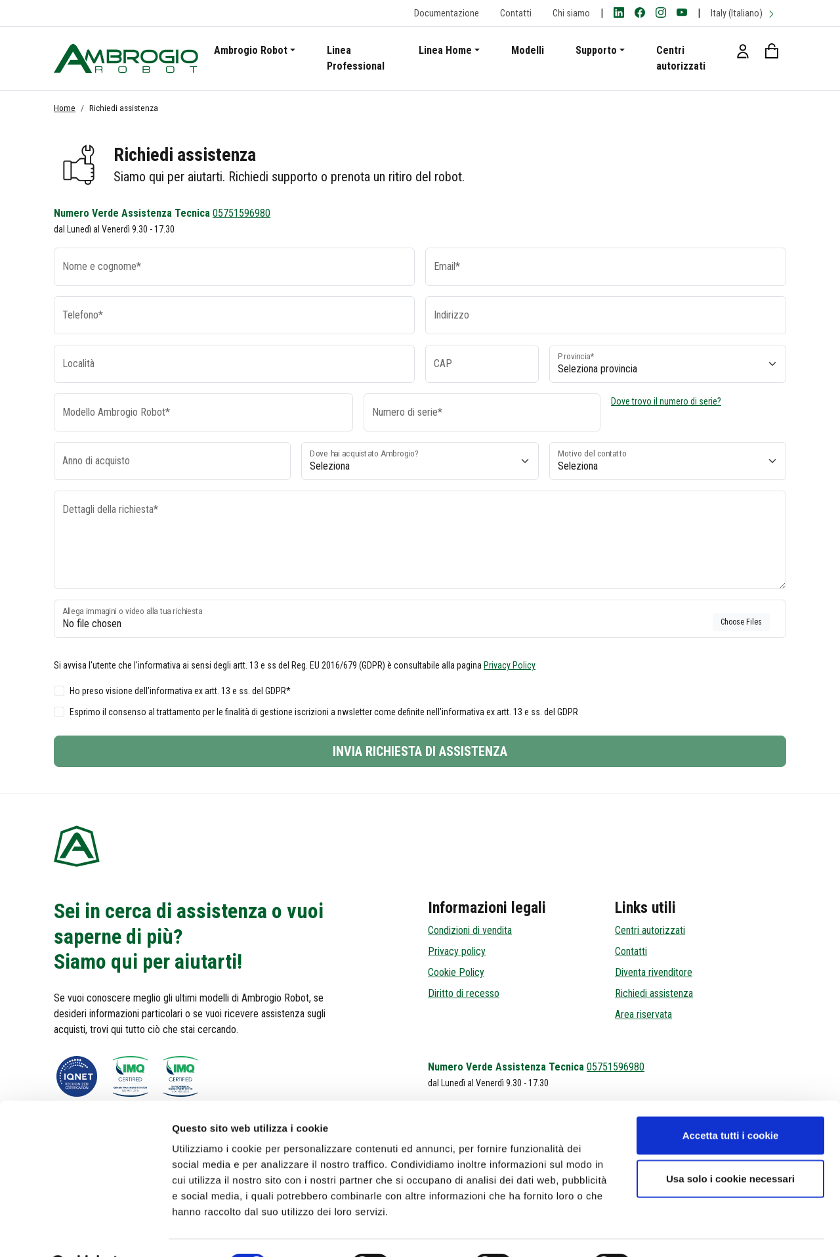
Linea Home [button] (445, 50)
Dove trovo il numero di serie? (666, 401)
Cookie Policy (456, 972)
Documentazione (446, 13)
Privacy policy (457, 951)
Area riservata (643, 1014)
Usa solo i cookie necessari (730, 1145)
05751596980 (241, 213)
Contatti (516, 13)
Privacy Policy (510, 665)
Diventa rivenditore (653, 972)
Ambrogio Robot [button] (250, 50)
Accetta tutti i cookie (730, 1101)
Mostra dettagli (690, 1231)
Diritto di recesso (463, 993)
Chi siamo (571, 13)
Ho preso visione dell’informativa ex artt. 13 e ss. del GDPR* (180, 691)
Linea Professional (356, 58)
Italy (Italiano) (743, 13)
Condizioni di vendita (470, 930)
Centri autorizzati (680, 58)
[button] (743, 51)
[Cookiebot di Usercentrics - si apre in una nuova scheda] (85, 1231)
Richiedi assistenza (654, 993)
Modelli (527, 50)
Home (64, 107)
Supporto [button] (596, 50)
